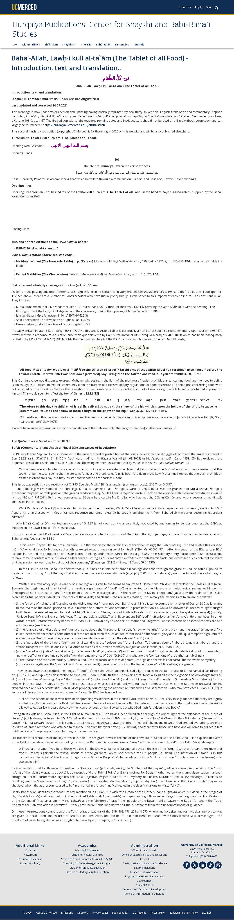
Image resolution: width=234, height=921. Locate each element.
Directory (184, 7)
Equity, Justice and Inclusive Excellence (144, 864)
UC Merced (30, 851)
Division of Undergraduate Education (87, 873)
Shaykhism (69, 46)
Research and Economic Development (144, 890)
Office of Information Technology (144, 895)
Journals (139, 46)
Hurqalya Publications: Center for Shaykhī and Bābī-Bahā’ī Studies (108, 31)
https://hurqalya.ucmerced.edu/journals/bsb (74, 126)
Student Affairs (144, 886)
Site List (206, 914)
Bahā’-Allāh (103, 46)
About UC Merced (46, 914)
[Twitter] (195, 866)
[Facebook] (187, 867)
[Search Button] (216, 8)
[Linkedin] (202, 867)
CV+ (15, 46)
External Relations (144, 869)
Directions (67, 914)
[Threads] (218, 866)
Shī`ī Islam (51, 46)
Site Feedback (120, 914)
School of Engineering (87, 851)
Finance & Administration (144, 873)
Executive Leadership (30, 860)
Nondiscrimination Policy (183, 914)
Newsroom (30, 856)
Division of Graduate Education (87, 869)
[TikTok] (210, 866)
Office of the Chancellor (144, 851)
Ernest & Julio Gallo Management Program (87, 864)
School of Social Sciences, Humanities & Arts (87, 860)
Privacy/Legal (100, 914)
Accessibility (158, 914)
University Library (30, 864)
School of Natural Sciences (87, 856)
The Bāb (86, 46)
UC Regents (139, 914)
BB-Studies (122, 46)
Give (209, 7)
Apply (198, 7)
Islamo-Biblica (31, 46)
